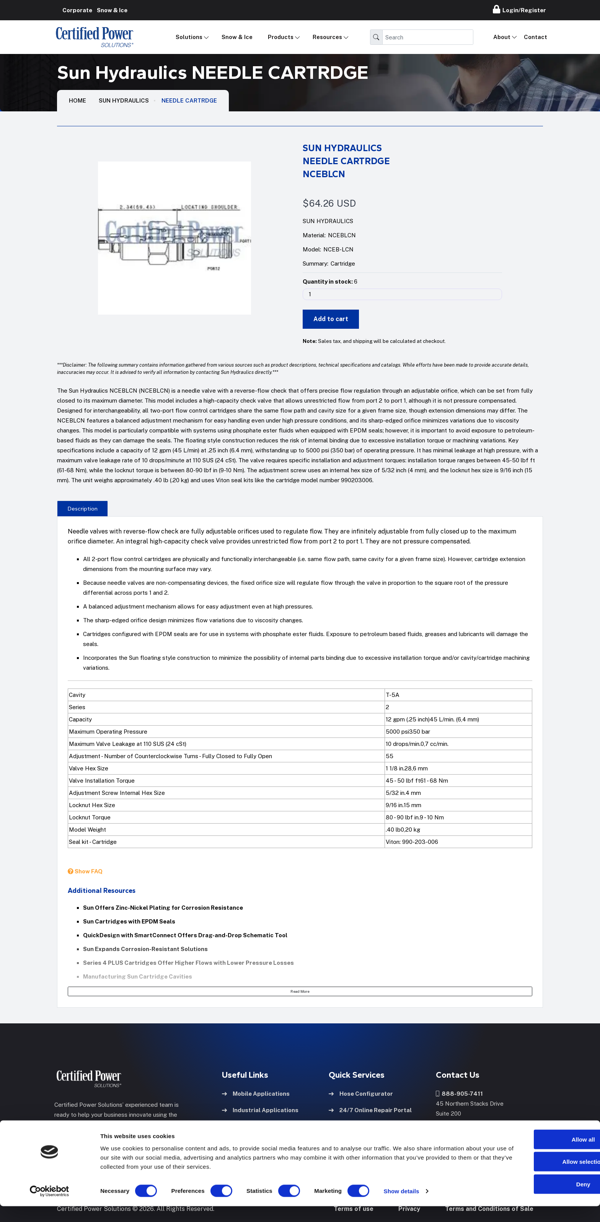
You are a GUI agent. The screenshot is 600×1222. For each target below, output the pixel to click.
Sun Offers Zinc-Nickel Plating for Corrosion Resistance (163, 907)
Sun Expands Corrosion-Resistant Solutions (145, 949)
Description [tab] (83, 508)
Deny (536, 1199)
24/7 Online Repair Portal (370, 1109)
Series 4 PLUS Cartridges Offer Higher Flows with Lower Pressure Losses (188, 962)
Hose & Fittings (249, 1126)
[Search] (427, 37)
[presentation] (82, 508)
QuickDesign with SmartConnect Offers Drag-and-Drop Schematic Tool (185, 935)
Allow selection (536, 1177)
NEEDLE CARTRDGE (189, 100)
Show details (401, 1207)
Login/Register (519, 9)
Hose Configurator (361, 1093)
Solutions (189, 37)
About (501, 37)
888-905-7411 (459, 1093)
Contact (535, 37)
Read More (300, 991)
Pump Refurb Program (366, 1126)
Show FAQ (85, 871)
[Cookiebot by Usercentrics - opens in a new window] (49, 1207)
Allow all (536, 1155)
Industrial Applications (260, 1109)
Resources (327, 37)
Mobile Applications (256, 1093)
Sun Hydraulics (124, 100)
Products (280, 37)
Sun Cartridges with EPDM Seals (129, 921)
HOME (77, 100)
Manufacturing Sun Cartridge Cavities (137, 976)
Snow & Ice (237, 37)
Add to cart (330, 319)
